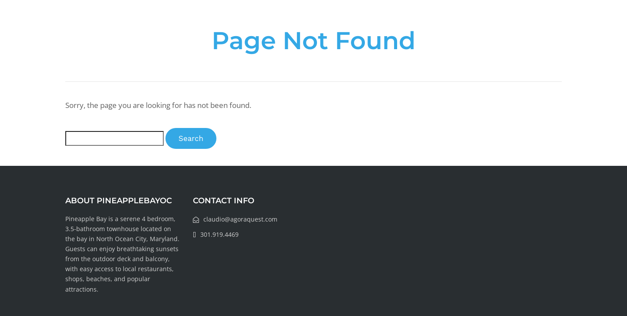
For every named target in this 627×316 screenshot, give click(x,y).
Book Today (531, 24)
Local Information (459, 24)
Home (284, 24)
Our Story (328, 24)
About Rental (386, 24)
